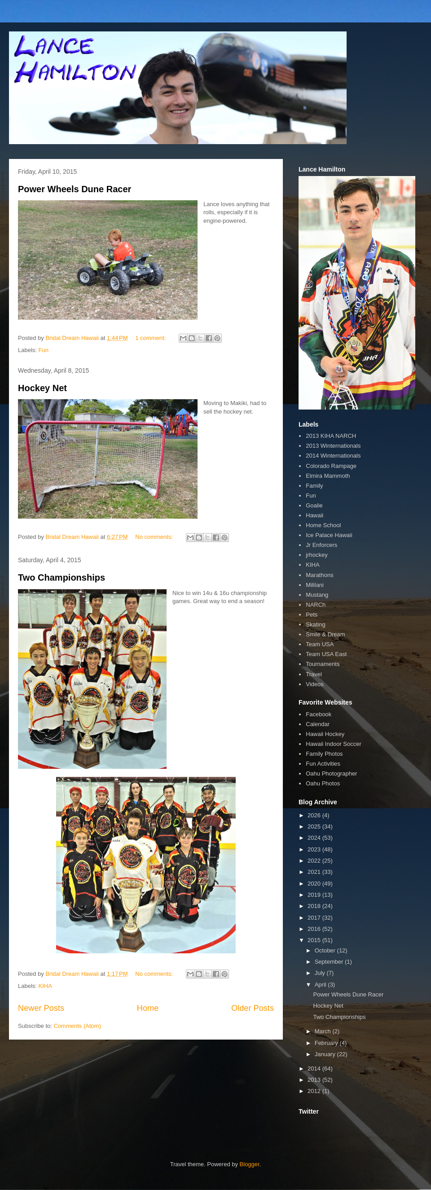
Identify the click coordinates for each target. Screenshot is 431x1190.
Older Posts (252, 1008)
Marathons (319, 575)
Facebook (318, 714)
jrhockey (316, 554)
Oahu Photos (323, 783)
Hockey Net (42, 388)
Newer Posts (41, 1008)
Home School (323, 525)
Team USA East (326, 654)
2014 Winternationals (333, 455)
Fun (43, 350)
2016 (315, 929)
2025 (315, 826)
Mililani (315, 585)
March (324, 1031)
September (330, 961)
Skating (315, 624)
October (326, 950)
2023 (315, 849)
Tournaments (322, 664)
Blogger (249, 1164)
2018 (315, 906)
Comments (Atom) (77, 1026)
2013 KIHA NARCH (331, 435)
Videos (315, 684)
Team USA (320, 644)
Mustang (317, 594)
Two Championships (61, 577)
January (326, 1054)
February (327, 1043)
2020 (315, 883)
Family (314, 485)
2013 (315, 1079)
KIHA (45, 986)
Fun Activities (323, 763)
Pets (311, 614)
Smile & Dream (325, 634)
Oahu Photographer (331, 773)
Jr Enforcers (321, 545)
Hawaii (314, 515)
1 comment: (151, 338)
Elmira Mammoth (328, 475)
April (321, 984)
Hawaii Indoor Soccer (333, 743)
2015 (315, 940)
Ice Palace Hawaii (329, 535)
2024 (315, 837)
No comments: (154, 536)
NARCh (315, 604)
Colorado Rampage (331, 466)
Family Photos (324, 753)
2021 (315, 871)
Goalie (314, 505)
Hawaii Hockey (325, 734)
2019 (315, 894)
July (321, 973)
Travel (314, 674)
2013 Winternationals (333, 445)
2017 (315, 917)
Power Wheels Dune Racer (74, 189)
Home (148, 1008)
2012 (315, 1091)
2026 (315, 815)
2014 (315, 1068)
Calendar (318, 724)
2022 (315, 860)
